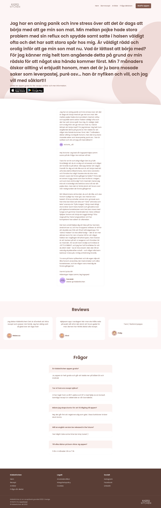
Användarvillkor (63, 479)
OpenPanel (23, 502)
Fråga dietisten (126, 6)
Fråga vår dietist (17, 489)
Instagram (108, 479)
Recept (13, 482)
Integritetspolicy (64, 482)
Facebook (108, 482)
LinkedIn (107, 486)
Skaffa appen (143, 6)
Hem (97, 6)
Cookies (60, 486)
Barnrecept (105, 6)
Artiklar (115, 6)
